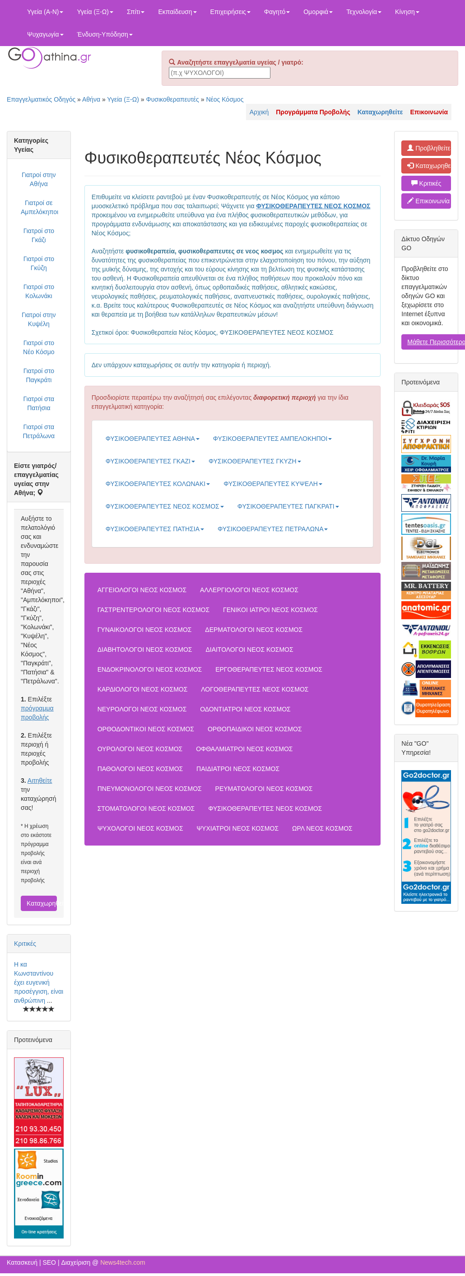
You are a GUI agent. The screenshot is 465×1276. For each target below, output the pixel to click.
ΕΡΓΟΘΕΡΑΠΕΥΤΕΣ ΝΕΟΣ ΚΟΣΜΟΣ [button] (268, 669)
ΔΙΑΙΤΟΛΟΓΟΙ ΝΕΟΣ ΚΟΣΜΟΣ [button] (249, 649)
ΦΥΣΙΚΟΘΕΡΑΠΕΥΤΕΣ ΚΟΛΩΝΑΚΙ (158, 483)
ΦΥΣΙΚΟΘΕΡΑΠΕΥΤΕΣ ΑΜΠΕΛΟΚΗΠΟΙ (272, 438)
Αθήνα (91, 99)
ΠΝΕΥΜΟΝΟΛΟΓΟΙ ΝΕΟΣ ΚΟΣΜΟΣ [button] (150, 788)
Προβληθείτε (429, 148)
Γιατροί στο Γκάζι (38, 235)
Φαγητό (277, 11)
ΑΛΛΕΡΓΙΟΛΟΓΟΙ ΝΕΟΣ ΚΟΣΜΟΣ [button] (249, 590)
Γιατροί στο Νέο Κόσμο (38, 347)
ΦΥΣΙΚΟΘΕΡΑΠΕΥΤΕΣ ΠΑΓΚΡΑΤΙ (288, 506)
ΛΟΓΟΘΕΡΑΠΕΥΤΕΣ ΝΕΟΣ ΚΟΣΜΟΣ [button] (254, 689)
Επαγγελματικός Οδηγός (41, 99)
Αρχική (259, 112)
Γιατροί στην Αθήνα (39, 179)
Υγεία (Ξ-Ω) (95, 11)
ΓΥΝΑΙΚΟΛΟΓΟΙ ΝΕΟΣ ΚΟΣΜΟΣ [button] (145, 629)
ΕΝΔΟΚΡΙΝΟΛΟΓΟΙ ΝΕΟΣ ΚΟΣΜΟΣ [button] (150, 669)
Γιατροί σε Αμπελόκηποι (39, 207)
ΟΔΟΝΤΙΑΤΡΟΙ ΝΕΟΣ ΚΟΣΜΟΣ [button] (245, 709)
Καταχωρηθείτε (42, 903)
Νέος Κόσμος (224, 99)
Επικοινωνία (428, 201)
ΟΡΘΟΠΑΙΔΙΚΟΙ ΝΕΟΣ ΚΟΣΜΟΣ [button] (255, 729)
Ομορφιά (318, 11)
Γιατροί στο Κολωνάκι (38, 291)
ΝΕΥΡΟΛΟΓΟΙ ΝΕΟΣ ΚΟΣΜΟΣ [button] (142, 709)
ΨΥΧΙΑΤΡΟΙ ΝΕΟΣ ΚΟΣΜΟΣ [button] (237, 828)
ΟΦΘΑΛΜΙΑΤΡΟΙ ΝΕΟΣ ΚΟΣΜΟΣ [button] (244, 749)
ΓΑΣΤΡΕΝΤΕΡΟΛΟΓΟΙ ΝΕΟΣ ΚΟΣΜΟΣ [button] (154, 609)
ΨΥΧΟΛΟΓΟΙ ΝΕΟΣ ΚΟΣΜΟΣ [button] (140, 828)
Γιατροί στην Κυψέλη (39, 319)
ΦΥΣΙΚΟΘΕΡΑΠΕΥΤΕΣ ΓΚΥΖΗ (255, 461)
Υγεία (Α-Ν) (45, 11)
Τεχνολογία (363, 11)
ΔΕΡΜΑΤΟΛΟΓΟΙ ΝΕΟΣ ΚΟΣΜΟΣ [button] (253, 629)
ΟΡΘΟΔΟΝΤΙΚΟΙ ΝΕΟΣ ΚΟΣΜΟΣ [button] (146, 729)
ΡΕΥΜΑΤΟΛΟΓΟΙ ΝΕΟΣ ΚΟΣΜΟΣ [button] (264, 788)
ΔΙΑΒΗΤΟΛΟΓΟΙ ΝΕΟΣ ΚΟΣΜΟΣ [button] (145, 649)
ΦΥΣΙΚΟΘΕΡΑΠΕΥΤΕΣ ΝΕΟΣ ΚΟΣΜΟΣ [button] (265, 808)
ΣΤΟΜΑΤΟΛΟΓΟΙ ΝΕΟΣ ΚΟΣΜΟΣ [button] (146, 808)
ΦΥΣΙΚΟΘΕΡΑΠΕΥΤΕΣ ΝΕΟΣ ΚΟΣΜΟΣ (165, 506)
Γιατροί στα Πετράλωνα (39, 431)
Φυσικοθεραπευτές (172, 99)
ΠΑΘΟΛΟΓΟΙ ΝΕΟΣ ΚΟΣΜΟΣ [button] (140, 768)
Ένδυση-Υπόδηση (105, 34)
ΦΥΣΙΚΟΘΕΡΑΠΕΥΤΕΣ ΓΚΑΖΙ (150, 461)
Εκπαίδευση (177, 11)
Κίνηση (407, 11)
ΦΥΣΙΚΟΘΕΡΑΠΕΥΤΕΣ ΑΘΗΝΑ (153, 438)
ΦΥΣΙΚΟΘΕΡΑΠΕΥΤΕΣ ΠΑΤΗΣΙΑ (155, 529)
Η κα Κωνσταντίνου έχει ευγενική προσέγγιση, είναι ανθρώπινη (38, 982)
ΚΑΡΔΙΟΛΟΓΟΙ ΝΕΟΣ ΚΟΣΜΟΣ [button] (143, 689)
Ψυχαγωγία (45, 34)
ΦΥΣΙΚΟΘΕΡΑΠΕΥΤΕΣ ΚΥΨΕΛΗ (272, 483)
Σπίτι (135, 11)
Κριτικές (25, 943)
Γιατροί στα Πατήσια (38, 403)
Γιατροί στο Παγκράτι (38, 375)
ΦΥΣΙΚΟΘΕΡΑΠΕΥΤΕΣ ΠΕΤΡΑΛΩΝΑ (273, 529)
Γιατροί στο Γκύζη (38, 263)
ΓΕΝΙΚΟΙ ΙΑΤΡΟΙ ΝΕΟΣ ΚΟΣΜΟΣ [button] (270, 609)
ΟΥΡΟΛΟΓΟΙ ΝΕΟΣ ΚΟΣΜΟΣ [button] (140, 749)
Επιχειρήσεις (230, 11)
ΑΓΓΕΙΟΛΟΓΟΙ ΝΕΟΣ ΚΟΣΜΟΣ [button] (142, 590)
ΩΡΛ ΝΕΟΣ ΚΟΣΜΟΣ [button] (322, 828)
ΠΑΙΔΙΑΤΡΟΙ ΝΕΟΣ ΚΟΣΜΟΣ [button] (237, 768)
